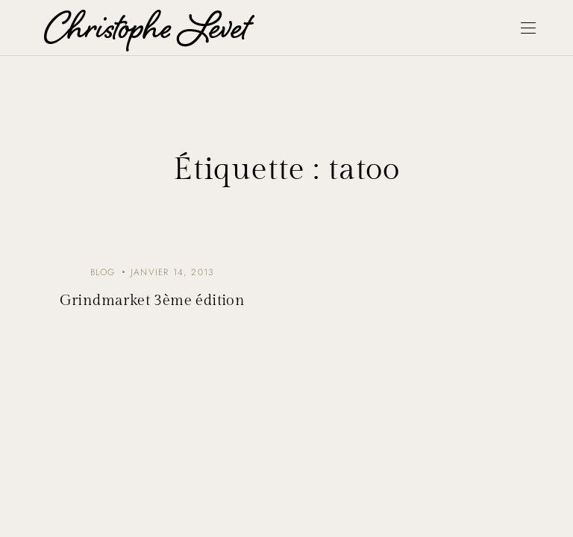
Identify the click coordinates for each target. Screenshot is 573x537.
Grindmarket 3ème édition (152, 301)
